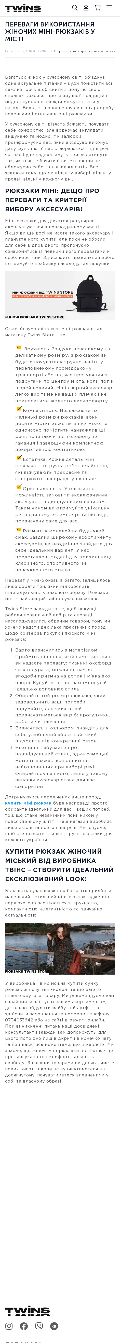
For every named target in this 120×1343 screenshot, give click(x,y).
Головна (13, 51)
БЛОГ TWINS (37, 51)
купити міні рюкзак (28, 803)
